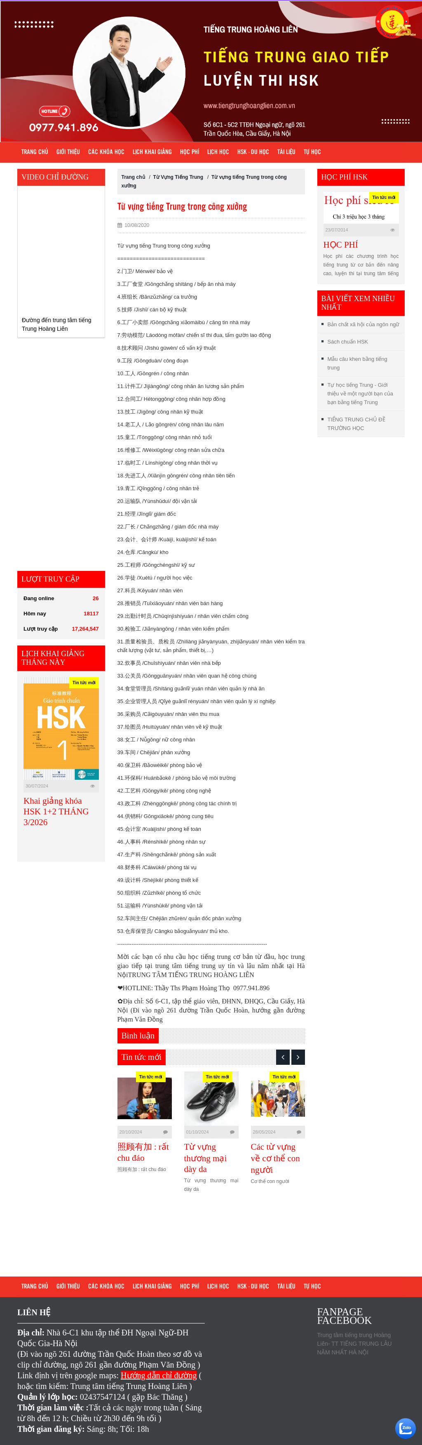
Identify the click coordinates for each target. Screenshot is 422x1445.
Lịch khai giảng (152, 152)
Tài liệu (286, 152)
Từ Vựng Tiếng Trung (179, 177)
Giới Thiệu (68, 152)
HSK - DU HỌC (253, 152)
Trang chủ (34, 152)
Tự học (312, 152)
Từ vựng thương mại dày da (262, 1158)
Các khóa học (106, 152)
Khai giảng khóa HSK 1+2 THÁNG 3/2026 (56, 811)
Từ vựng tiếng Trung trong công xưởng (182, 207)
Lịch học (218, 152)
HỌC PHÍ (341, 245)
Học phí (189, 152)
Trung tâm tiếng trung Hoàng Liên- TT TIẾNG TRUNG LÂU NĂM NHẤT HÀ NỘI (354, 1344)
